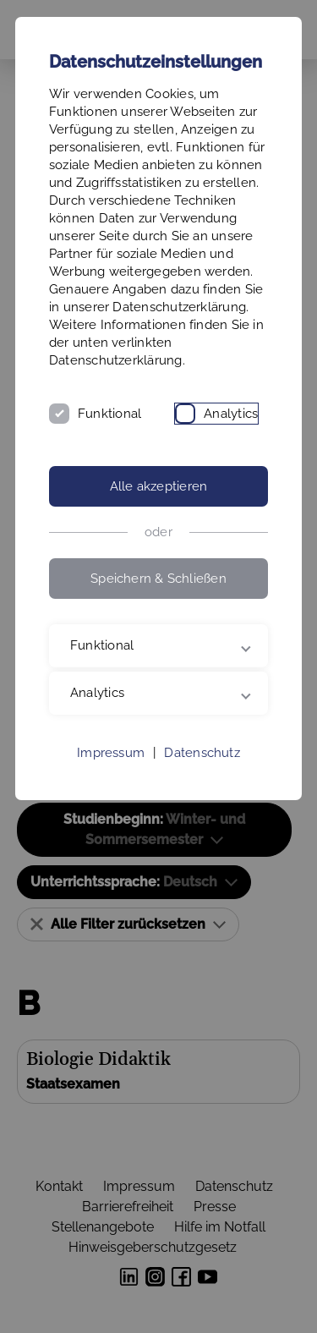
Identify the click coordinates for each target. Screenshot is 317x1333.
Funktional (109, 413)
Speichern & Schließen (158, 578)
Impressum (111, 752)
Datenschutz (201, 752)
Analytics (231, 413)
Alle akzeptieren (159, 486)
